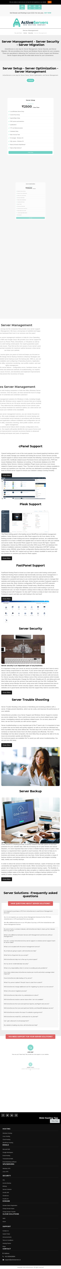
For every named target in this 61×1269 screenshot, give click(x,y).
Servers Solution (7, 1189)
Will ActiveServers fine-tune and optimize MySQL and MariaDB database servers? (29, 1008)
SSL (4, 1180)
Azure (4, 1221)
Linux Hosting (6, 1136)
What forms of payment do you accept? (16, 955)
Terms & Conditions (8, 1240)
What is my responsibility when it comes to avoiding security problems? (25, 968)
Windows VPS (6, 1168)
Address (6, 1253)
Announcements (7, 1237)
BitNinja (5, 1186)
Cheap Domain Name (8, 1208)
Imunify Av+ (6, 1198)
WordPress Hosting (8, 1142)
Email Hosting (6, 1155)
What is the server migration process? (15, 991)
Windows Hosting (7, 1133)
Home (25, 33)
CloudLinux (6, 1195)
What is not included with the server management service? (22, 946)
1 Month (30, 80)
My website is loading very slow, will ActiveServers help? (21, 1025)
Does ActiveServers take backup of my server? (18, 978)
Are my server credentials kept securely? (16, 964)
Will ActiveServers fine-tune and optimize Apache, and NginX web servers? (26, 1004)
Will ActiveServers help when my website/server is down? (21, 995)
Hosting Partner (7, 1243)
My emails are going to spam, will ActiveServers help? (20, 951)
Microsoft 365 (6, 1149)
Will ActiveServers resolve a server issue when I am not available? (23, 999)
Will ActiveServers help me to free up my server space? (20, 959)
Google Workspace (8, 1152)
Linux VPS (5, 1171)
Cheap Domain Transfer (9, 1211)
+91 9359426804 (9, 1256)
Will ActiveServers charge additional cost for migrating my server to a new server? (29, 987)
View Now (54, 1121)
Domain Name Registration (10, 1205)
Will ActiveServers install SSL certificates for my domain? (21, 1016)
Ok (49, 2)
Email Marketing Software (10, 1162)
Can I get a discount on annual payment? (16, 1021)
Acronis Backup (7, 1183)
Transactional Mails (8, 1158)
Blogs (4, 1246)
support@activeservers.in (12, 1259)
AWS (4, 1218)
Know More (7, 475)
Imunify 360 (6, 1192)
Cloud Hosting (6, 1139)
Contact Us (6, 1231)
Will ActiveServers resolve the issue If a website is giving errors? (23, 1012)
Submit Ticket (6, 1234)
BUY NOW (47, 13)
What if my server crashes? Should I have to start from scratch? (23, 982)
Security (30, 33)
